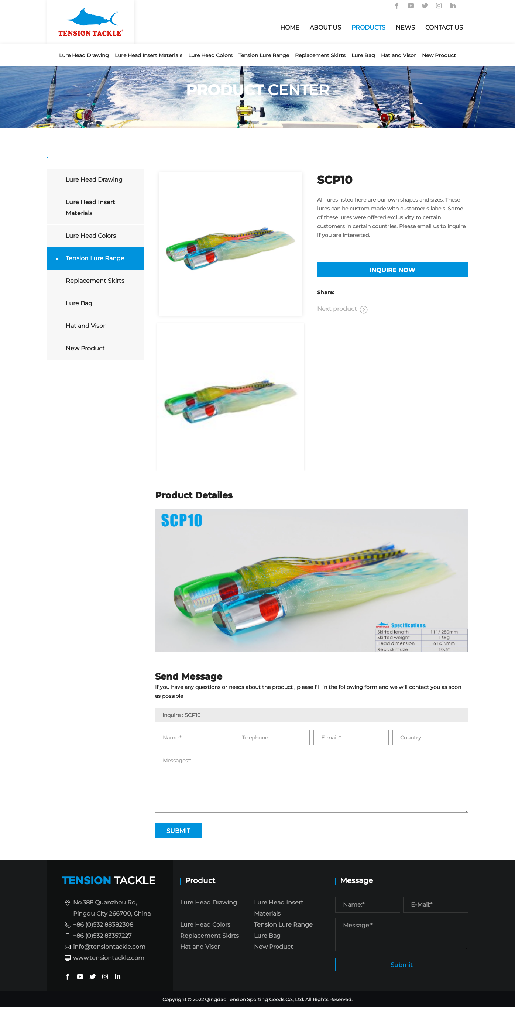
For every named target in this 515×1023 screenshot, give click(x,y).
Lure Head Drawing (84, 55)
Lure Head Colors (210, 55)
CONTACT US (444, 27)
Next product (337, 324)
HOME (289, 27)
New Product (439, 55)
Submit (402, 979)
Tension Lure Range (263, 55)
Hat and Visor (398, 55)
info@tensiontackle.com (109, 960)
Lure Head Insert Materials (148, 55)
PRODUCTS (368, 27)
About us (325, 27)
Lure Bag (363, 55)
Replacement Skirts (320, 55)
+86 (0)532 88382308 (103, 938)
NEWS (405, 27)
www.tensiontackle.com (108, 971)
